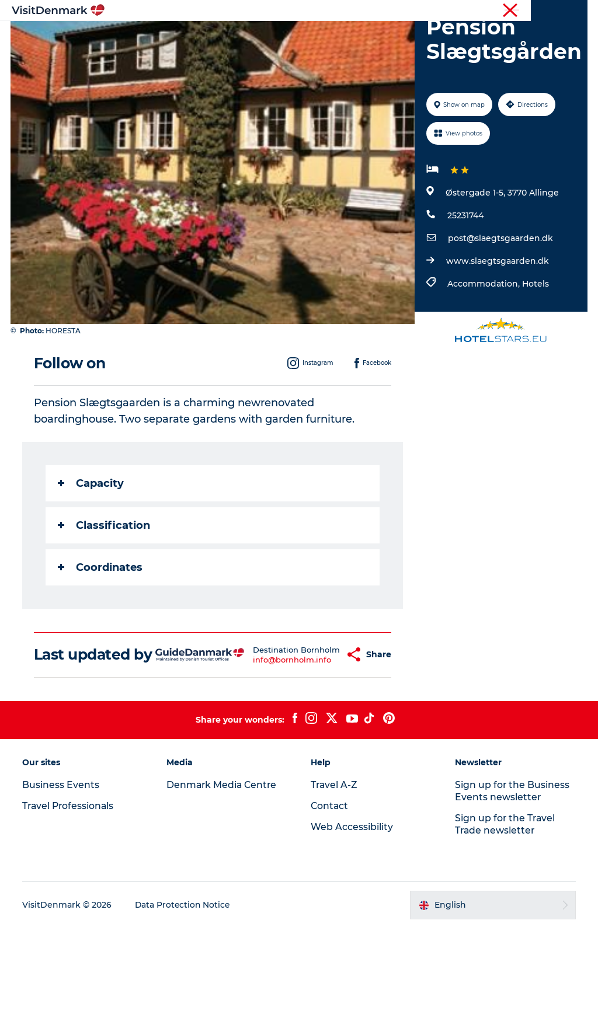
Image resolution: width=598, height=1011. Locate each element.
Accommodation (405, 37)
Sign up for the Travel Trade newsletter (505, 907)
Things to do (322, 37)
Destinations (249, 37)
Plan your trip (275, 49)
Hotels (534, 350)
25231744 (465, 282)
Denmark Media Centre (223, 868)
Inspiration (179, 37)
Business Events (489, 11)
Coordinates (101, 633)
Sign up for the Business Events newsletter (511, 874)
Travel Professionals (416, 11)
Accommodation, (484, 350)
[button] (317, 729)
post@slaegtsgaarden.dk (499, 304)
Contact (572, 11)
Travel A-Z (335, 868)
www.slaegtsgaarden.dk (497, 327)
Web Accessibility (352, 910)
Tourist (358, 11)
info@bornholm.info (267, 739)
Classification (105, 591)
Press (538, 11)
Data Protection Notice (184, 988)
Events (338, 49)
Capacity (92, 549)
